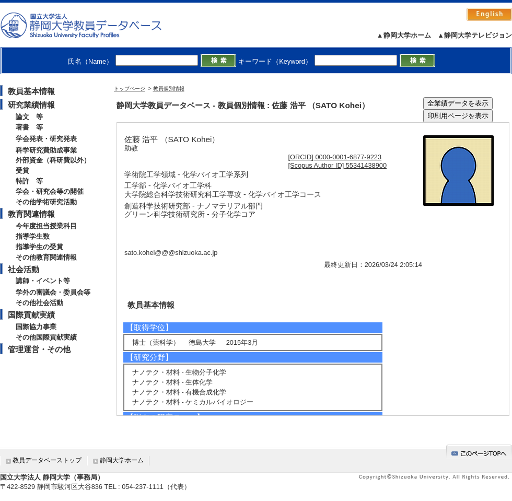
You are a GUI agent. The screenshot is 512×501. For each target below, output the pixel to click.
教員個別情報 (168, 88)
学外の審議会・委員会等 (53, 292)
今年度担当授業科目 (46, 226)
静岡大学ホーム (122, 460)
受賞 (22, 170)
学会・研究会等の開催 (50, 191)
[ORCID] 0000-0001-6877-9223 (335, 157)
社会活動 (23, 269)
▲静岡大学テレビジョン (474, 35)
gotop (479, 452)
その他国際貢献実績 (46, 337)
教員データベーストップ (47, 460)
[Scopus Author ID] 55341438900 (337, 165)
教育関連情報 (31, 213)
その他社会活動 (39, 303)
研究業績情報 (31, 104)
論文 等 (29, 117)
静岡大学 (91, 25)
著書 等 (29, 127)
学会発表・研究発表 (46, 139)
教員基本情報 (31, 91)
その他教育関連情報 (46, 257)
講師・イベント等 (43, 281)
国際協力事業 (36, 327)
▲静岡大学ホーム (404, 35)
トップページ (129, 88)
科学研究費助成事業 (46, 150)
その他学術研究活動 (46, 202)
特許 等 (29, 181)
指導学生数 (33, 236)
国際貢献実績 (31, 314)
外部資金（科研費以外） (53, 160)
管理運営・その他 (39, 349)
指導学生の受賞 (39, 247)
